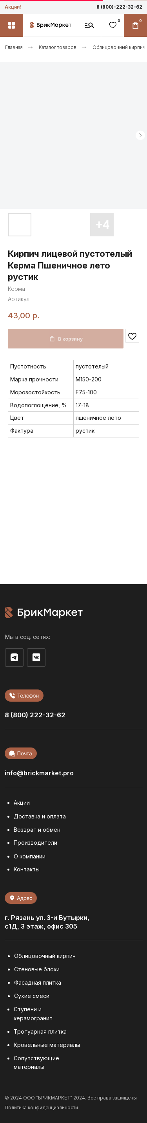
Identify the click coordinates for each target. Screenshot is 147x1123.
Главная (14, 47)
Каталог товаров (57, 47)
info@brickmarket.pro (39, 773)
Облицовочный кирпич (119, 47)
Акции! (13, 7)
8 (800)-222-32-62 (119, 7)
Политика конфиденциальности (41, 1107)
